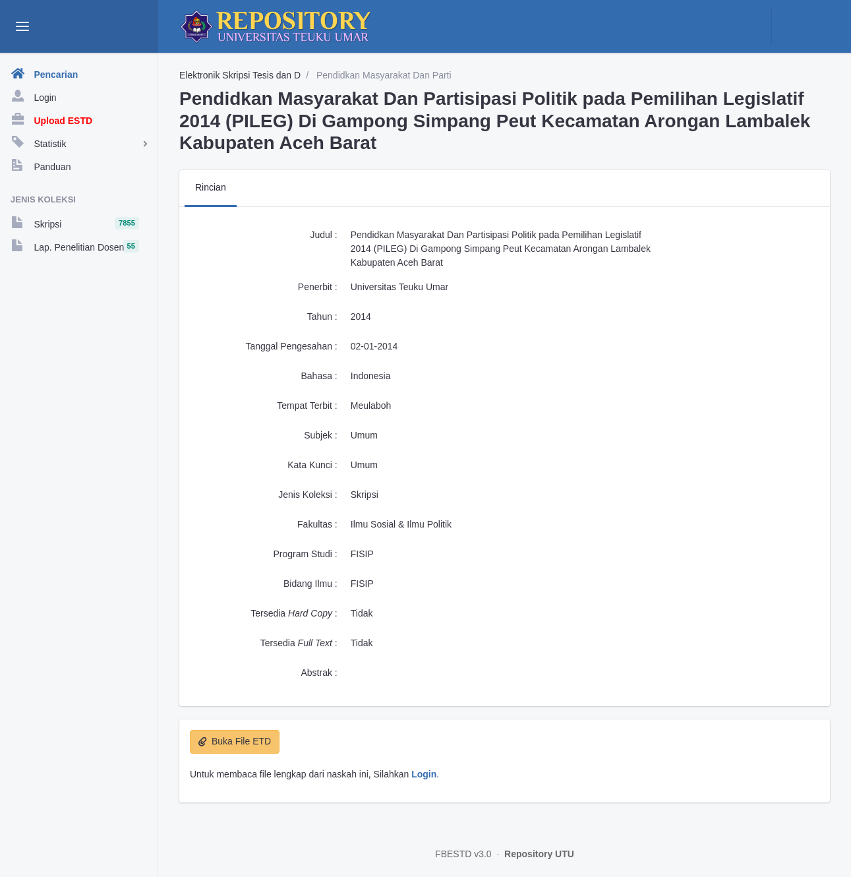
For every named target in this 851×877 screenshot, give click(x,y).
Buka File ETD (234, 741)
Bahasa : (319, 376)
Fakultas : (317, 524)
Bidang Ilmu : (310, 583)
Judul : (323, 234)
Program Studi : (305, 554)
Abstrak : (319, 672)
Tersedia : (293, 613)
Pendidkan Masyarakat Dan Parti (383, 75)
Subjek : (320, 435)
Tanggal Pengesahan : (291, 346)
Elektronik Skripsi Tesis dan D (240, 75)
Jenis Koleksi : (307, 494)
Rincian (210, 187)
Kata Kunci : (312, 465)
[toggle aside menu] (22, 26)
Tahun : (322, 316)
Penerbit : (317, 287)
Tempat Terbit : (307, 405)
